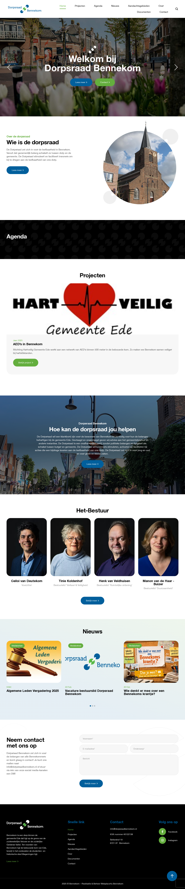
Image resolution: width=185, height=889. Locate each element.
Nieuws (115, 5)
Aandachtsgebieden (139, 5)
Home (63, 5)
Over (161, 5)
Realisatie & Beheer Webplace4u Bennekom (102, 883)
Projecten (80, 5)
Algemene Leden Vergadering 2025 (33, 691)
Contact (164, 12)
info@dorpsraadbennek (121, 829)
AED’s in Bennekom (27, 344)
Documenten (144, 12)
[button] (9, 67)
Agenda (98, 5)
